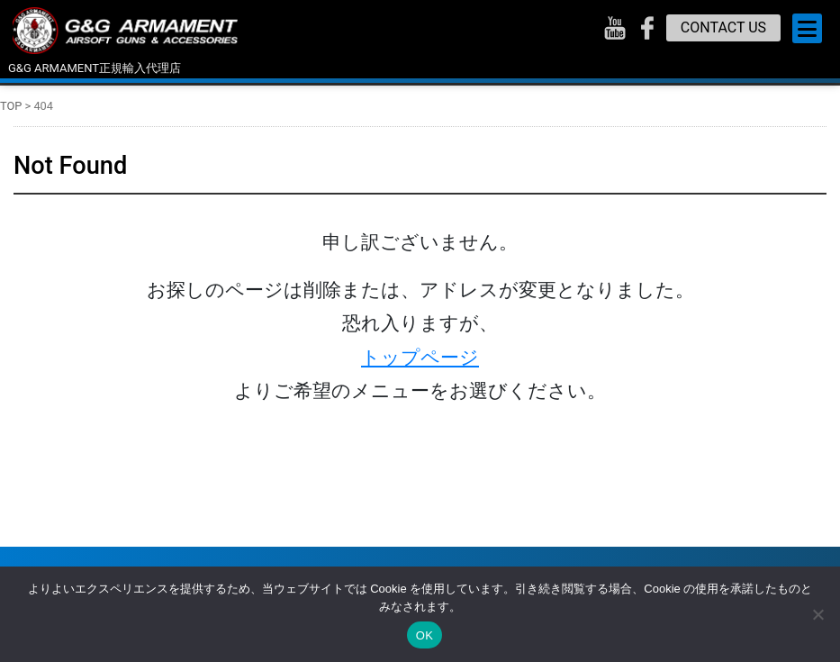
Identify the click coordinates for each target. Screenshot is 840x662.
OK (424, 635)
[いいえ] (817, 614)
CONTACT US (723, 27)
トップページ (420, 357)
